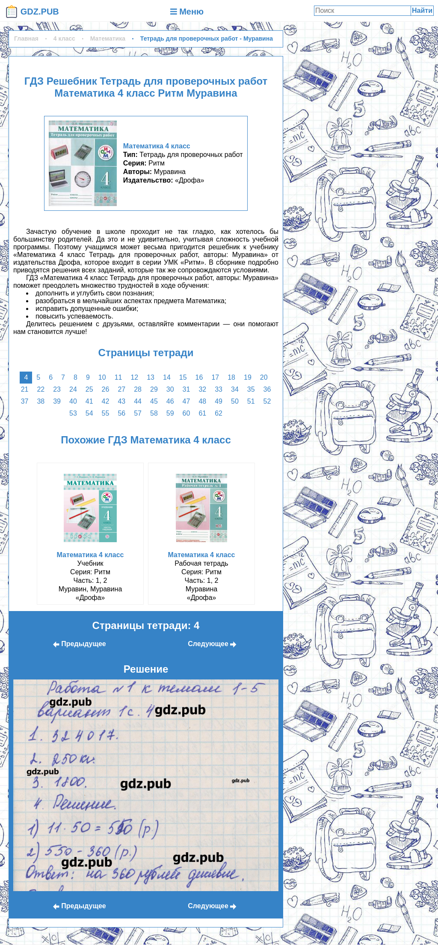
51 (251, 401)
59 (170, 413)
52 (267, 401)
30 (170, 389)
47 (186, 401)
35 (251, 389)
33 (218, 389)
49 (218, 401)
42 (106, 401)
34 (235, 389)
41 (89, 401)
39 (57, 401)
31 (186, 389)
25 (89, 389)
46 (170, 401)
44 (138, 401)
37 (25, 401)
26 (106, 389)
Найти (422, 10)
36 (267, 389)
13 (150, 377)
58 (154, 413)
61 (202, 413)
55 (106, 413)
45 (154, 401)
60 (186, 413)
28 (138, 389)
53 (73, 413)
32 (202, 389)
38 (40, 401)
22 (40, 389)
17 (215, 377)
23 (57, 389)
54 (89, 413)
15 (183, 377)
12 (134, 377)
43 (121, 401)
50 (235, 401)
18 (231, 377)
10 (102, 377)
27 (121, 389)
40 (73, 401)
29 (154, 389)
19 (248, 377)
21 (25, 389)
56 (121, 413)
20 (264, 377)
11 (118, 377)
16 (199, 377)
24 (73, 389)
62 (218, 413)
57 (138, 413)
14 (167, 377)
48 (202, 401)
